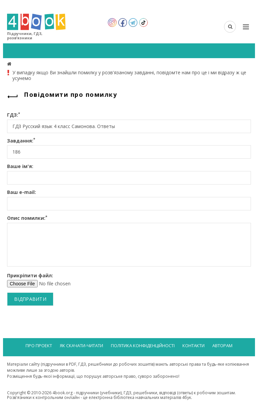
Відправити (30, 299)
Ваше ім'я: (20, 166)
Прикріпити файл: (30, 276)
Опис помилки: (27, 218)
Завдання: (21, 141)
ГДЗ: (13, 115)
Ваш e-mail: (21, 192)
